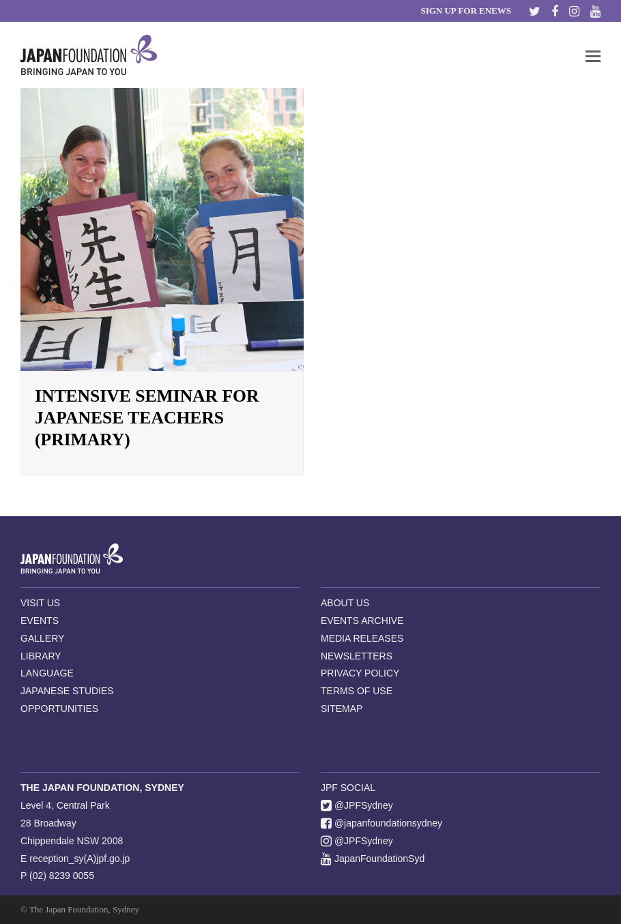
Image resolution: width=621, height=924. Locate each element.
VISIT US (40, 602)
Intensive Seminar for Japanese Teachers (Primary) (147, 417)
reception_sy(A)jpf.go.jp (79, 858)
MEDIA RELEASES (362, 638)
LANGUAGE (47, 673)
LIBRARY (40, 656)
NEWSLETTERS (356, 656)
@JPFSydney (357, 805)
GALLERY (42, 638)
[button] (593, 55)
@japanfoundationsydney (381, 823)
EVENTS (39, 620)
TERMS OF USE (356, 690)
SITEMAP (341, 708)
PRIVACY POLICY (360, 673)
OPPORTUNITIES (59, 708)
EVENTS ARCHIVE (362, 620)
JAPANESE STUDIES (67, 690)
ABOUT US (345, 602)
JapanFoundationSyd (372, 858)
